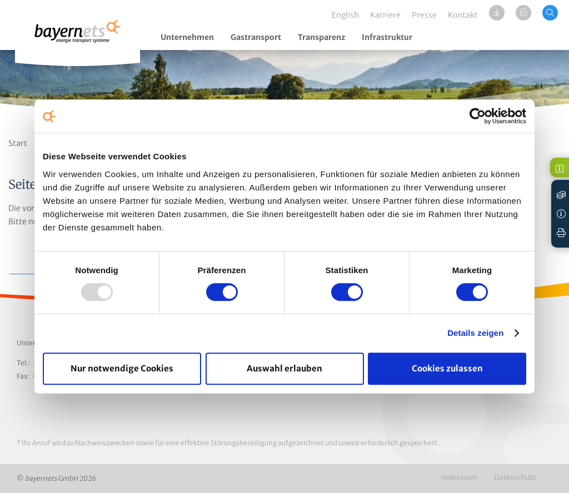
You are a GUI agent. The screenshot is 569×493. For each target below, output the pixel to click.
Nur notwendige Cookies (122, 368)
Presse (424, 15)
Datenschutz (515, 477)
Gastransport (256, 37)
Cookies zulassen (447, 368)
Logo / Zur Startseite (77, 37)
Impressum (459, 477)
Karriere (385, 15)
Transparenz (321, 37)
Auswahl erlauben (284, 368)
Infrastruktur (387, 37)
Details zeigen (475, 333)
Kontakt (463, 15)
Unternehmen (187, 37)
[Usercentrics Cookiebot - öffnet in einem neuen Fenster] (477, 116)
